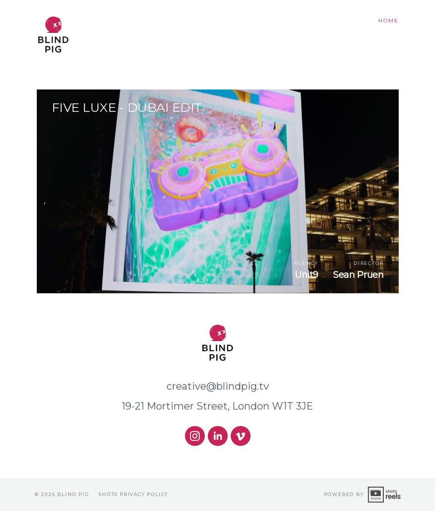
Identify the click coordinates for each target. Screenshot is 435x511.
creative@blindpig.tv (218, 386)
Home (388, 20)
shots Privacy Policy (133, 494)
